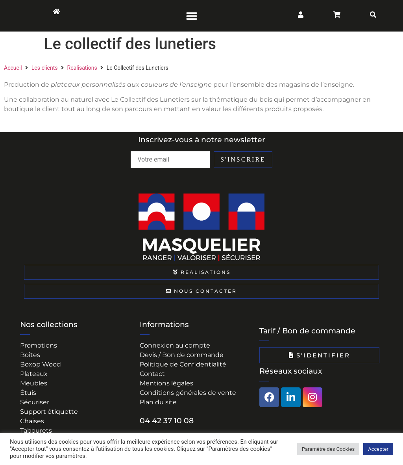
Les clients (44, 68)
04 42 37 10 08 (167, 420)
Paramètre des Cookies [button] (328, 449)
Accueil (13, 68)
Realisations (82, 68)
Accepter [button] (378, 449)
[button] (192, 16)
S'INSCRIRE (264, 159)
